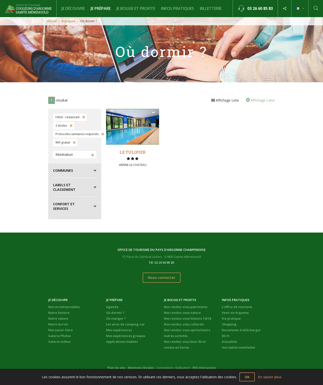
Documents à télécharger (241, 330)
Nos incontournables (64, 307)
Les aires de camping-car (125, 324)
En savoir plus (269, 377)
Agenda (112, 307)
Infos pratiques (177, 8)
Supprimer (83, 117)
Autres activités (176, 336)
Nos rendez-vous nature (182, 312)
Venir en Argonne (235, 312)
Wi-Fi (225, 336)
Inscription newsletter (239, 347)
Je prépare (101, 8)
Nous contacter (161, 277)
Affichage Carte (262, 100)
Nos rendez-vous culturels (184, 324)
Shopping (229, 324)
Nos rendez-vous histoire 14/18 (187, 318)
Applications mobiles (122, 341)
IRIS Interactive (204, 367)
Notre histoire (59, 312)
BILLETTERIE (211, 8)
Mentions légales (141, 367)
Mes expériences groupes (125, 336)
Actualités (229, 341)
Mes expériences (119, 330)
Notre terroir (58, 324)
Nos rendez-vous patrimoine (186, 307)
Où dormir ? (115, 312)
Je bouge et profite (135, 8)
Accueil (52, 21)
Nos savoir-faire (60, 330)
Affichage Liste (227, 100)
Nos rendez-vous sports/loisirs (187, 330)
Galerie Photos (59, 336)
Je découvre (73, 8)
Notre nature (58, 318)
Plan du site (116, 367)
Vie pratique (231, 318)
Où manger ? (116, 318)
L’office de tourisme (237, 307)
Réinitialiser (64, 154)
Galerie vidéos (59, 341)
